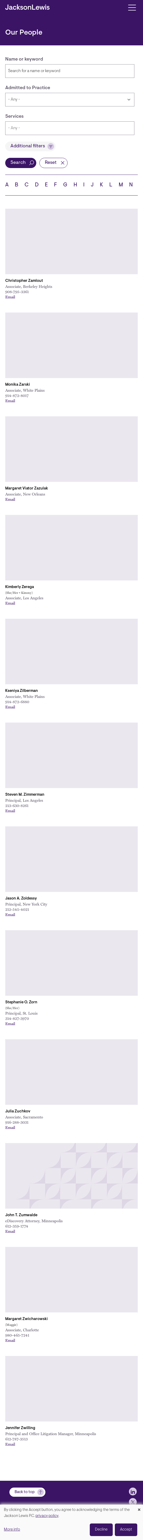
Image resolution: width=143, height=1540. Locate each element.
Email (10, 297)
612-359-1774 (16, 1226)
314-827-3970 (17, 1018)
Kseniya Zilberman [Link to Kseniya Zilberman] (21, 691)
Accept (126, 1530)
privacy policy (46, 1516)
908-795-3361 (17, 291)
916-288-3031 (16, 1122)
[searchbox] (60, 128)
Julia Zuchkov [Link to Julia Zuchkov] (17, 1111)
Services (14, 116)
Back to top (25, 1492)
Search (18, 162)
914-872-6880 (17, 701)
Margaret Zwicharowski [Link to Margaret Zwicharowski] (26, 1319)
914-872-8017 (17, 395)
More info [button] (12, 1530)
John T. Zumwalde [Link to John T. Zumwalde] (21, 1215)
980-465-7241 (17, 1335)
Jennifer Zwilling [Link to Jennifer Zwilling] (20, 1428)
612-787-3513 (16, 1439)
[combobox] (69, 128)
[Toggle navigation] (132, 7)
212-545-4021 (17, 909)
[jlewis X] (133, 1502)
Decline (101, 1530)
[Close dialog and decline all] (139, 1508)
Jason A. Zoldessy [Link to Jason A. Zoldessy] (21, 899)
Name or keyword (24, 59)
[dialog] (71, 1522)
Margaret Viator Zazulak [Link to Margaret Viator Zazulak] (26, 489)
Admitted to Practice (27, 88)
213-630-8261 (16, 805)
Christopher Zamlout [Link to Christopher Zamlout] (24, 281)
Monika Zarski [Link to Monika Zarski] (17, 385)
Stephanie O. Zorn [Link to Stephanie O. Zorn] (21, 1002)
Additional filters (27, 146)
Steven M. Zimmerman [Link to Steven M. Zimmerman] (24, 795)
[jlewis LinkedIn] (133, 1491)
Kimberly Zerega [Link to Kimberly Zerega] (19, 587)
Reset (51, 162)
